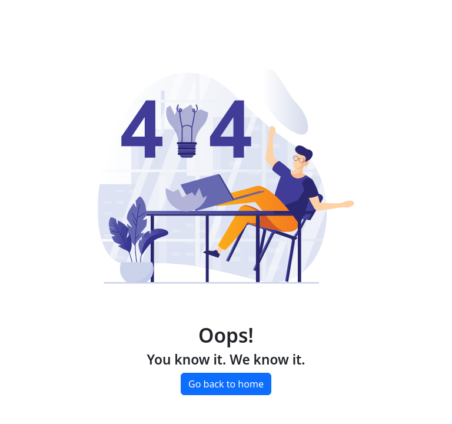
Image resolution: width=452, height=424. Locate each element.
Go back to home (226, 383)
